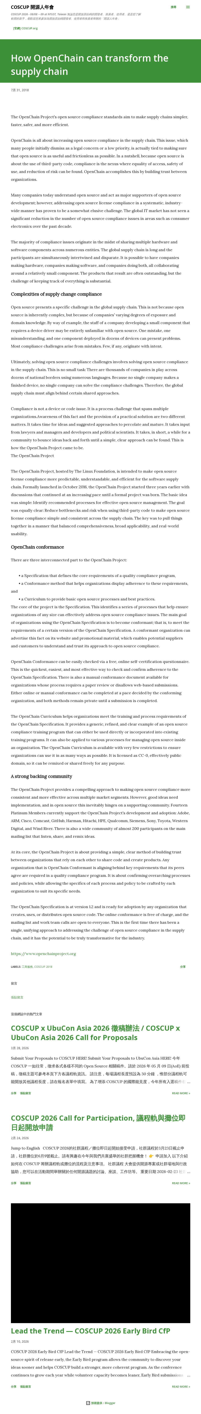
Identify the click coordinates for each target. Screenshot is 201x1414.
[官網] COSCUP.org (25, 28)
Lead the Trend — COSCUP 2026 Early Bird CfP (90, 1331)
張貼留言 (17, 997)
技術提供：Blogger (100, 1403)
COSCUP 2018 (43, 967)
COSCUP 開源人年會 (32, 7)
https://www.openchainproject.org (43, 953)
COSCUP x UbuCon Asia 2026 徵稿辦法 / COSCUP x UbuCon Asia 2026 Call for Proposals (95, 1032)
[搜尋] (173, 7)
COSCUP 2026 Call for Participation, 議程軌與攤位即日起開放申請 (98, 1122)
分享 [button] (183, 967)
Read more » (181, 1093)
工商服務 (27, 967)
